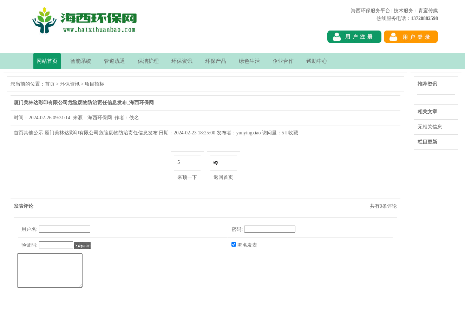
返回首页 (223, 177)
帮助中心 (316, 61)
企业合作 (283, 61)
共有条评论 (383, 206)
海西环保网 (425, 49)
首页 (50, 84)
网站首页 (47, 61)
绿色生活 (249, 61)
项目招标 (94, 84)
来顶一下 (187, 177)
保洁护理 (148, 61)
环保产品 (215, 61)
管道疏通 (114, 61)
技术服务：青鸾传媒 (416, 10)
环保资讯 (181, 61)
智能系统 (80, 61)
